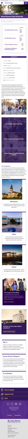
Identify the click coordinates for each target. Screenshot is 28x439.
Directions (9, 415)
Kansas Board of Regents (11, 356)
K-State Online (13, 172)
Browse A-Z (24, 0)
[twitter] (11, 403)
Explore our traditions (9, 301)
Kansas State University (4, 0)
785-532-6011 (14, 410)
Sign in (20, 0)
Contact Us (9, 425)
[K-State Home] (2, 3)
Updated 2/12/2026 (11, 436)
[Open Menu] (26, 3)
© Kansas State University (12, 435)
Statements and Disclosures (12, 428)
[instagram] (20, 403)
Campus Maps (17, 415)
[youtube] (16, 403)
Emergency (9, 426)
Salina (14, 234)
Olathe (14, 267)
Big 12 (5, 342)
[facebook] (7, 403)
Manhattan (14, 201)
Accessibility (10, 429)
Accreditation (7, 373)
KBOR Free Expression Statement (13, 432)
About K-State (9, 3)
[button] (4, 323)
